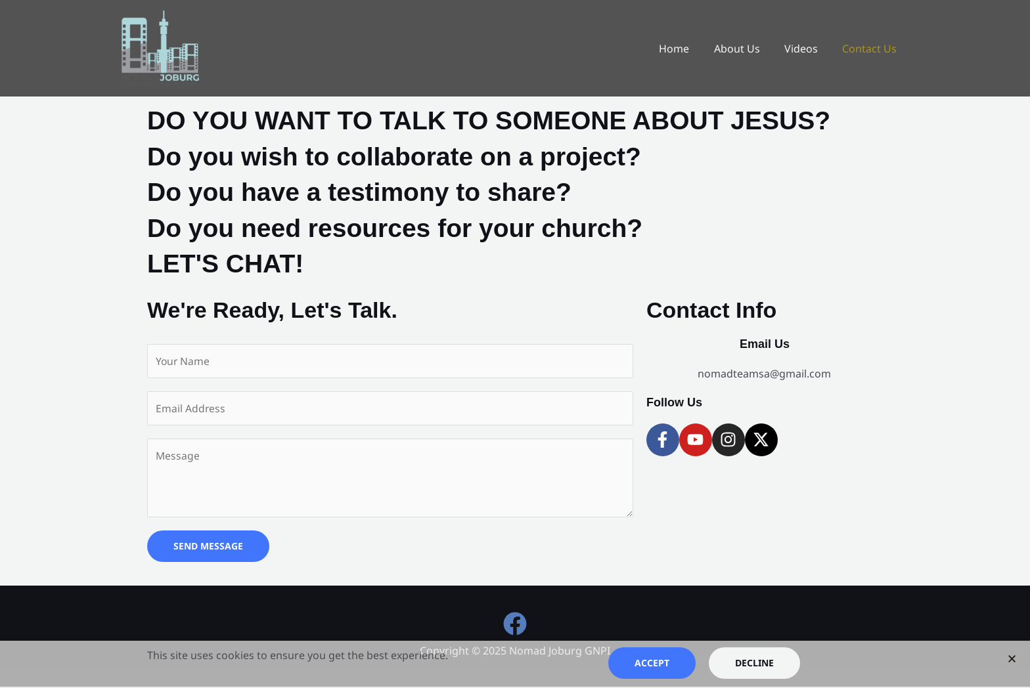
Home (686, 48)
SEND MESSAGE (208, 548)
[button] (1012, 659)
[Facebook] (515, 625)
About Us (746, 48)
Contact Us (871, 48)
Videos (806, 48)
